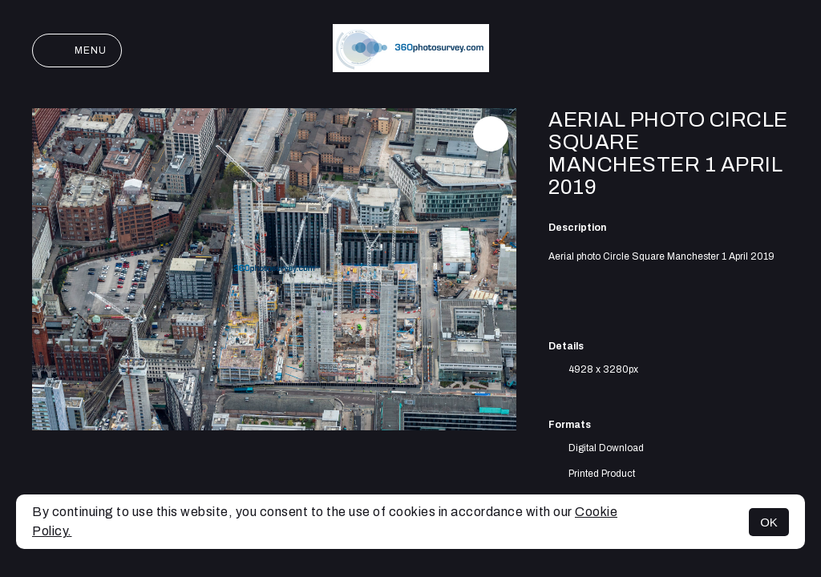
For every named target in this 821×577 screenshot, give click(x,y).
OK (769, 522)
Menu (77, 50)
